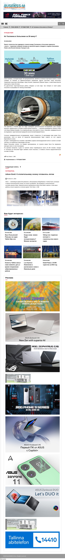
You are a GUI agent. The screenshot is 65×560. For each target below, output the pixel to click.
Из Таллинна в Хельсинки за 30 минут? (21, 36)
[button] (59, 23)
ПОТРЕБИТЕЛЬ (9, 171)
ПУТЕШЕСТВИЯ (8, 32)
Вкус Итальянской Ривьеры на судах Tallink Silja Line (11, 237)
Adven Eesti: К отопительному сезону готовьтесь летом (29, 174)
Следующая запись (13, 167)
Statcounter (3, 559)
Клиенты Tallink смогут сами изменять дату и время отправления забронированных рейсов (13, 267)
